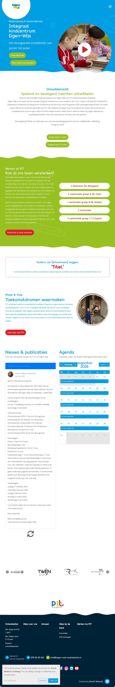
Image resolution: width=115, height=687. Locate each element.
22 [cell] (97, 411)
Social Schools (96, 681)
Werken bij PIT (84, 624)
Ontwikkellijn (11, 624)
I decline (42, 680)
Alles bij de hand (64, 626)
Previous (7, 571)
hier (44, 219)
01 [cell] (97, 376)
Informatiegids (65, 637)
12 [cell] (76, 400)
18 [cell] (69, 411)
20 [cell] (83, 411)
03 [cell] (61, 388)
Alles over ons (30, 624)
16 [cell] (105, 400)
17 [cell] (61, 411)
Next (107, 571)
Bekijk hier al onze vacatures (19, 232)
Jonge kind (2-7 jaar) (57, 137)
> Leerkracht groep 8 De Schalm (84, 202)
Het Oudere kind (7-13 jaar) (11, 637)
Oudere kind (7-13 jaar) (57, 144)
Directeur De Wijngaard (84, 185)
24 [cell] (61, 423)
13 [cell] (83, 400)
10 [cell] (61, 400)
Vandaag (68, 364)
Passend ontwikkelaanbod (11, 644)
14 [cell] (90, 400)
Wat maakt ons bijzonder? (23, 63)
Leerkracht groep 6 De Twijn (84, 194)
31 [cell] (90, 376)
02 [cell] (105, 376)
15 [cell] (97, 400)
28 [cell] (69, 376)
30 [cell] (83, 376)
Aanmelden (63, 633)
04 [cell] (69, 388)
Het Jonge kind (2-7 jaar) (12, 630)
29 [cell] (76, 376)
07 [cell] (90, 388)
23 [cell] (105, 411)
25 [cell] (69, 423)
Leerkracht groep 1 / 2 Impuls (84, 218)
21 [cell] (90, 411)
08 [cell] (97, 388)
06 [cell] (83, 388)
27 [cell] (61, 376)
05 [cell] (76, 388)
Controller (84, 210)
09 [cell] (105, 388)
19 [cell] (76, 411)
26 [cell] (76, 423)
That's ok (53, 680)
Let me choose (10, 680)
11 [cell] (69, 400)
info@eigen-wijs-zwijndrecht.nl (65, 657)
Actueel (45, 624)
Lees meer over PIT (15, 332)
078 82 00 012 (37, 657)
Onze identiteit (17, 55)
